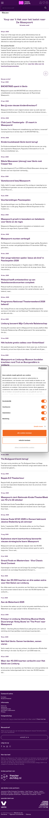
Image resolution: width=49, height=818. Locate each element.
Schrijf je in (24, 737)
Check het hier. (41, 719)
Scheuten (4, 793)
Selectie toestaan (24, 440)
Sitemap (28, 814)
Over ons (3, 706)
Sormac (10, 793)
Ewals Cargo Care (26, 793)
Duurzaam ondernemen (8, 710)
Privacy (3, 712)
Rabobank (17, 793)
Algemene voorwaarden (17, 814)
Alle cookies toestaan (24, 433)
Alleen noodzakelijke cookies (24, 447)
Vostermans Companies (29, 794)
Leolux (41, 791)
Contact (3, 697)
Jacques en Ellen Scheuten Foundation (12, 791)
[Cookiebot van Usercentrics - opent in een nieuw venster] (38, 368)
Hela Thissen (29, 791)
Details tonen (38, 426)
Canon (36, 791)
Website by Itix (18, 813)
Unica (39, 794)
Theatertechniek (6, 709)
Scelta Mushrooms (38, 793)
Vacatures (4, 707)
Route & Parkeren (6, 698)
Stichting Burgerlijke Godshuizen (11, 794)
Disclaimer (4, 814)
